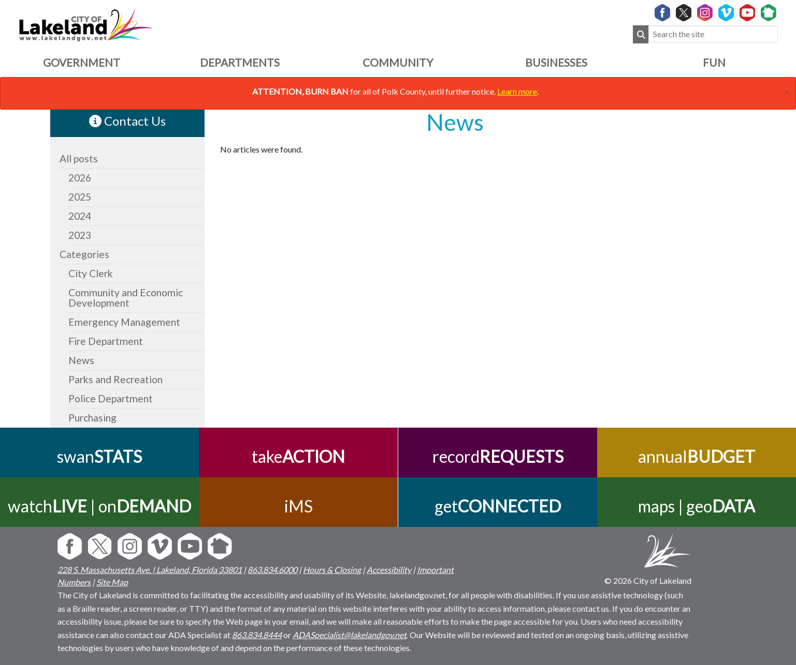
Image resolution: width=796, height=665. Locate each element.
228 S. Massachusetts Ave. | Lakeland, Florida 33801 (149, 570)
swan (99, 456)
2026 (79, 178)
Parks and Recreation (115, 379)
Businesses (556, 62)
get (498, 506)
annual (696, 456)
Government (81, 62)
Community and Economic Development (125, 297)
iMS (298, 506)
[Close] (786, 90)
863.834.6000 (272, 570)
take (298, 456)
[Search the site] (713, 34)
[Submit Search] (640, 34)
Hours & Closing (332, 570)
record (497, 456)
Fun (714, 62)
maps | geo (696, 506)
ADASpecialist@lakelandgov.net (350, 635)
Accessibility (389, 570)
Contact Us (127, 120)
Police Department (110, 398)
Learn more (517, 91)
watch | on (99, 506)
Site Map (112, 582)
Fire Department (105, 341)
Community (398, 62)
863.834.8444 (257, 635)
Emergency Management (124, 322)
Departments (240, 62)
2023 (79, 235)
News (81, 360)
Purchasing (92, 418)
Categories (84, 254)
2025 (79, 197)
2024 (79, 216)
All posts (79, 158)
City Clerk (90, 273)
